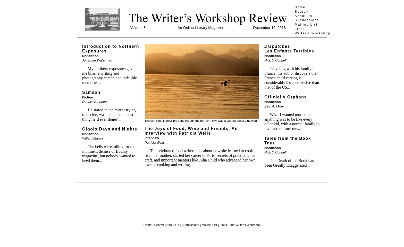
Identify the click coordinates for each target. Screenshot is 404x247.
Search (301, 11)
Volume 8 (138, 28)
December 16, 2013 (269, 28)
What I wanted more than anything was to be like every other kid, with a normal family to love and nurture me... (291, 121)
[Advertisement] (202, 200)
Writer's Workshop (312, 33)
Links (300, 29)
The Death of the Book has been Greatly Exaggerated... (289, 162)
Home (300, 7)
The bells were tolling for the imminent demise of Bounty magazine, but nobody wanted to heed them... (108, 153)
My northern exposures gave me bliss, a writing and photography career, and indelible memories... (109, 75)
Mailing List (306, 24)
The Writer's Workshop (244, 225)
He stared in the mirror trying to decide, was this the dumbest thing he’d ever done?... (109, 114)
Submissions (307, 20)
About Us (304, 16)
